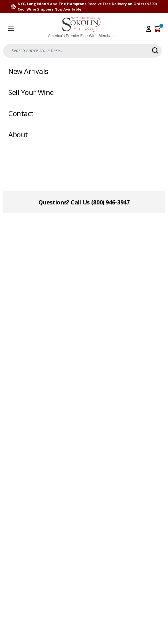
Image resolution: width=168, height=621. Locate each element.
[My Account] (149, 28)
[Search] (155, 50)
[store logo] (81, 27)
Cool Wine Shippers (35, 9)
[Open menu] (11, 28)
